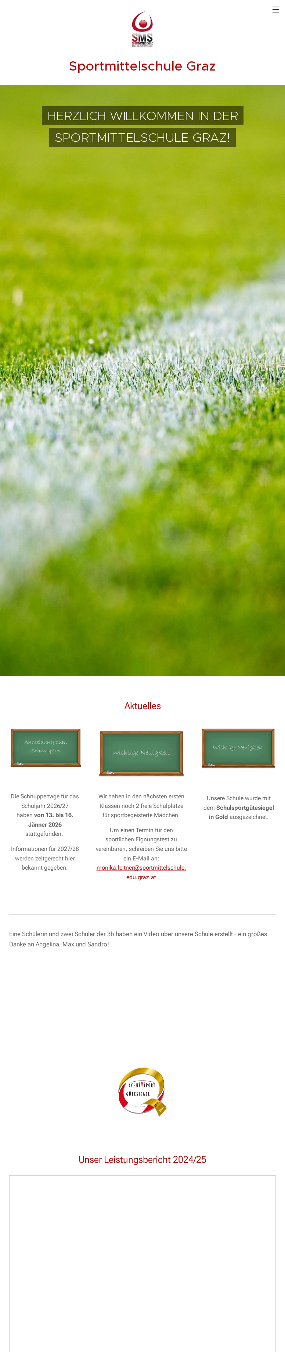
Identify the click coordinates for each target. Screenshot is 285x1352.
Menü (276, 9)
